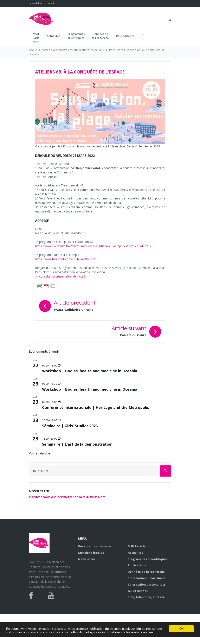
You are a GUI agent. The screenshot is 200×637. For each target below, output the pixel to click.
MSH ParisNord (36, 38)
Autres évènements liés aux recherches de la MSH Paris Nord (82, 50)
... (142, 34)
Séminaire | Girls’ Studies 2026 (70, 425)
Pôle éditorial (125, 36)
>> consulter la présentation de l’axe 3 (60, 276)
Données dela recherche (100, 36)
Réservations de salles (95, 546)
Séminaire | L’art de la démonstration (77, 444)
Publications (137, 565)
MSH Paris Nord (139, 546)
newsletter (36, 3)
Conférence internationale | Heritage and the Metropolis (95, 407)
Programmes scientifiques (76, 36)
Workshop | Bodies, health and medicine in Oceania (89, 370)
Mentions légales (91, 553)
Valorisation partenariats (147, 584)
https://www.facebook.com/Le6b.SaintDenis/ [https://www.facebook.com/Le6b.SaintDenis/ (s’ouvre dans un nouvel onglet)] (65, 259)
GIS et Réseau (138, 591)
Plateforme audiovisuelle (146, 578)
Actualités (53, 36)
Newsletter (86, 559)
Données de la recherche (146, 572)
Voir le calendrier (40, 453)
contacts (50, 3)
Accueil (33, 50)
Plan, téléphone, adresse (146, 597)
